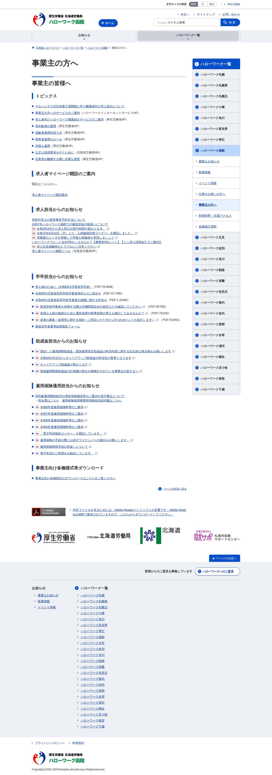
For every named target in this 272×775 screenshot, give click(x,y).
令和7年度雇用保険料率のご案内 (61, 413)
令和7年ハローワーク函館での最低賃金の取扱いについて (70, 224)
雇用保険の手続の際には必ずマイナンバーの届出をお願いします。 (84, 440)
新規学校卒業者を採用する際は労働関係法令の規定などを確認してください (90, 306)
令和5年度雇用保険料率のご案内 (61, 427)
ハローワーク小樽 (213, 107)
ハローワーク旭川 (213, 118)
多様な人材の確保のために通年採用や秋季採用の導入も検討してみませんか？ (91, 313)
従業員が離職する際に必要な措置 (57, 159)
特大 (212, 4)
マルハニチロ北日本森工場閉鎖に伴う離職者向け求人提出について (80, 106)
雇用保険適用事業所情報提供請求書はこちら (92, 400)
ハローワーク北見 (213, 237)
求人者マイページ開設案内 (50, 195)
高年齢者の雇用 (45, 126)
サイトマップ (206, 14)
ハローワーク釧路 (213, 270)
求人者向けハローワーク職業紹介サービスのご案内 (69, 119)
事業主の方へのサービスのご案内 (57, 113)
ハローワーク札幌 (213, 74)
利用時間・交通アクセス (215, 216)
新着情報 (205, 172)
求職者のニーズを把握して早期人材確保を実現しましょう (75, 237)
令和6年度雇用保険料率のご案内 (61, 420)
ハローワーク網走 (213, 357)
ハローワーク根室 (213, 378)
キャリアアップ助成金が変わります (63, 364)
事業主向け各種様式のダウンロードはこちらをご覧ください (75, 478)
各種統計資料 (208, 226)
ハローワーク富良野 (214, 129)
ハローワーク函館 (213, 150)
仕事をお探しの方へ (212, 194)
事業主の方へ (208, 205)
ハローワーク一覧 (216, 64)
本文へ (185, 14)
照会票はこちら (48, 400)
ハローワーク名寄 (213, 335)
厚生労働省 (233, 4)
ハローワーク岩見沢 (214, 292)
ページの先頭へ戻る (175, 488)
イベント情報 (208, 183)
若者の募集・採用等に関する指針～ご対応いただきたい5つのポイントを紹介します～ (97, 319)
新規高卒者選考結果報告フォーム (57, 326)
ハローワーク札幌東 (214, 85)
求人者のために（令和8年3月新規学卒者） (63, 286)
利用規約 (78, 743)
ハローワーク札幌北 (214, 96)
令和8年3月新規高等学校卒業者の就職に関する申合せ (71, 300)
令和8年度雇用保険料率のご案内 (61, 407)
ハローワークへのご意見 (218, 571)
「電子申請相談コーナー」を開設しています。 (70, 433)
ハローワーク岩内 (213, 313)
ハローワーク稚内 (213, 302)
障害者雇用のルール (48, 139)
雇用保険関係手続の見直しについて (63, 446)
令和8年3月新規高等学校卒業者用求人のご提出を (68, 293)
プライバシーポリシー (50, 743)
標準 (193, 4)
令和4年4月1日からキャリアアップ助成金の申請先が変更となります (85, 358)
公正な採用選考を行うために (54, 152)
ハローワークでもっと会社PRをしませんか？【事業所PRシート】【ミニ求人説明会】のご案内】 (97, 242)
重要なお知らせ (209, 161)
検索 (232, 22)
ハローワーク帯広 (213, 140)
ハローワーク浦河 (213, 346)
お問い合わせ (231, 14)
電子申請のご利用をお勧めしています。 (66, 453)
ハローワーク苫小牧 (214, 368)
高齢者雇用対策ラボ (48, 132)
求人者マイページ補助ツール (51, 251)
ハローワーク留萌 (213, 324)
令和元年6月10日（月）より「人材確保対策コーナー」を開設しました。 (85, 233)
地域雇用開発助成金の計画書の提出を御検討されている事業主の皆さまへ (88, 371)
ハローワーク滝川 (213, 259)
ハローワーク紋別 (213, 248)
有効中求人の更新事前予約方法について (58, 219)
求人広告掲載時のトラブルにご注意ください (66, 246)
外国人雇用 (42, 146)
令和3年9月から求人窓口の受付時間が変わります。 (70, 228)
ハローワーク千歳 (213, 389)
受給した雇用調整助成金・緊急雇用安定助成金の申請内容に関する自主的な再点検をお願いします (105, 351)
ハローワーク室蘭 (213, 281)
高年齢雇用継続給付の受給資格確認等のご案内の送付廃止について (80, 396)
